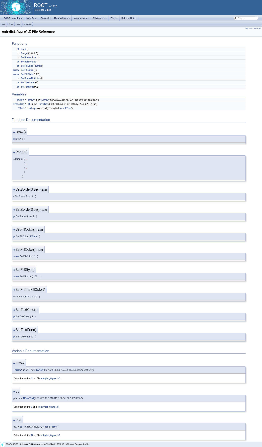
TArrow (20, 99)
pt (18, 49)
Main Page (31, 18)
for (60, 108)
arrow (16, 70)
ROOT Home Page (13, 18)
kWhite (38, 65)
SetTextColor (28, 82)
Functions (248, 28)
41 (32, 378)
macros (27, 24)
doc (18, 24)
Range (24, 53)
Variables (257, 28)
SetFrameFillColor (30, 78)
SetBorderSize (28, 57)
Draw (23, 49)
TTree (68, 108)
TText (21, 108)
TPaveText (18, 104)
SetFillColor (27, 65)
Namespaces (81, 19)
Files (114, 19)
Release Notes (128, 18)
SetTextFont (27, 86)
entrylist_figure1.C (50, 378)
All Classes (100, 19)
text (30, 108)
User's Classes (62, 18)
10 (32, 435)
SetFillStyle (27, 74)
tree (3, 24)
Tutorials (45, 18)
